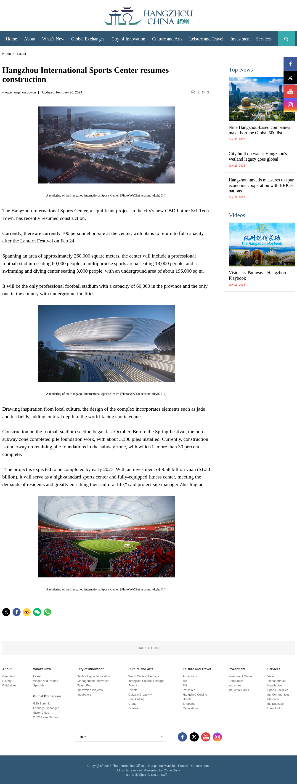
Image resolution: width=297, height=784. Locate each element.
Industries (234, 685)
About (6, 669)
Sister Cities (41, 712)
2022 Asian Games (45, 717)
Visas (271, 676)
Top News (241, 69)
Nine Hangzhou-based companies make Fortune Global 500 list (259, 130)
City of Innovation (90, 669)
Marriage (273, 699)
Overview (8, 676)
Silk (185, 685)
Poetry (132, 685)
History (6, 681)
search (286, 38)
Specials (38, 685)
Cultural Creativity (140, 694)
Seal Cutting (136, 699)
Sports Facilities (277, 690)
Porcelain (189, 690)
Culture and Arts (140, 669)
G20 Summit (41, 703)
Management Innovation (93, 681)
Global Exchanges (47, 696)
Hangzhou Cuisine (195, 694)
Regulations (191, 708)
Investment (236, 669)
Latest (37, 676)
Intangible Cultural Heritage (146, 681)
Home (6, 54)
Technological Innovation (93, 676)
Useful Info (274, 708)
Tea (185, 681)
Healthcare (274, 685)
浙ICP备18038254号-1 (155, 775)
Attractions (190, 676)
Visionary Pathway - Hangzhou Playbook (257, 275)
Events (133, 690)
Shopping (189, 703)
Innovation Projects (90, 690)
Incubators (84, 694)
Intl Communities (278, 694)
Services (274, 669)
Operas (133, 708)
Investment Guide (240, 676)
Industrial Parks (238, 690)
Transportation (276, 681)
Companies (236, 681)
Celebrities (9, 685)
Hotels (187, 699)
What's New (42, 669)
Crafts (132, 703)
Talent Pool (84, 685)
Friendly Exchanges (46, 708)
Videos (237, 215)
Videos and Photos (45, 681)
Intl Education (276, 703)
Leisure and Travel (197, 669)
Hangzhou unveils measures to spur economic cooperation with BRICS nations (261, 185)
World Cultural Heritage (143, 676)
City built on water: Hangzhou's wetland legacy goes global (258, 156)
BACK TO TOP (148, 648)
